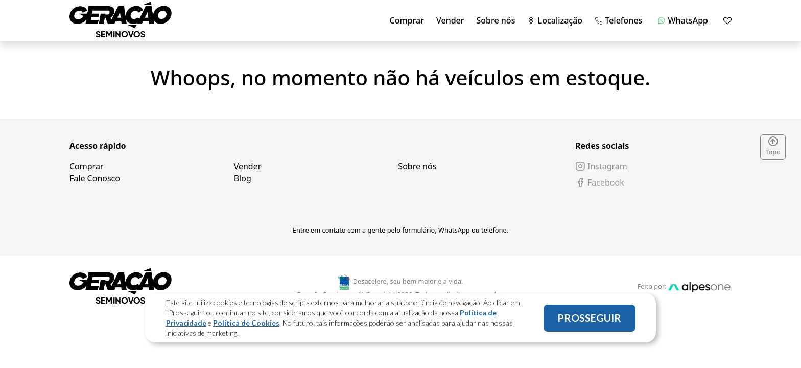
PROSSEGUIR (589, 318)
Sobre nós (496, 20)
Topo (773, 146)
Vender (450, 20)
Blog (242, 178)
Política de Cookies (246, 322)
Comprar (407, 20)
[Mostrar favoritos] (727, 20)
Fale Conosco (94, 178)
